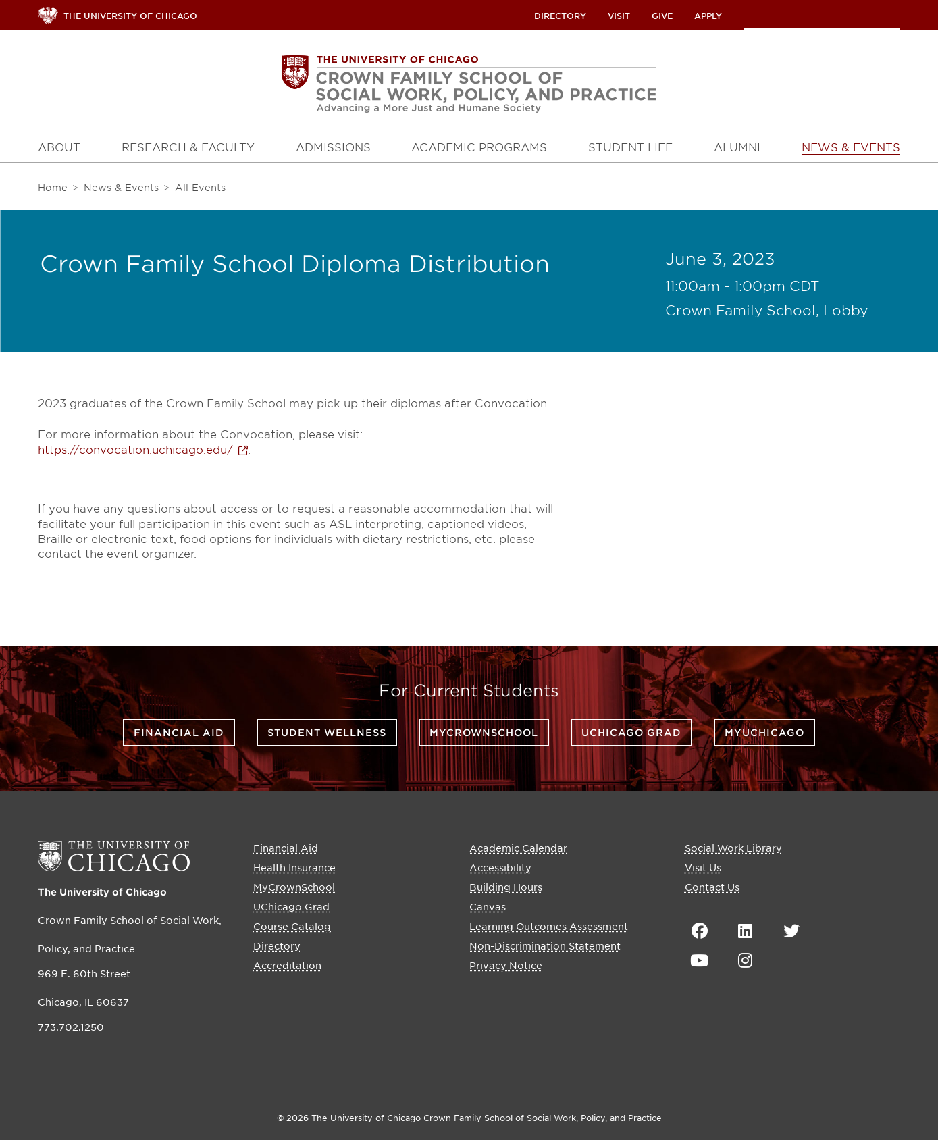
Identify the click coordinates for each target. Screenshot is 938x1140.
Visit (619, 15)
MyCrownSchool (483, 732)
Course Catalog (292, 926)
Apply (708, 15)
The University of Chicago (102, 892)
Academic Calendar (518, 847)
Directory (560, 15)
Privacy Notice (505, 965)
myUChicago (764, 732)
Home (53, 187)
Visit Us (703, 867)
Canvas (487, 906)
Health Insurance (294, 867)
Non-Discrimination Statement (545, 945)
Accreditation (287, 965)
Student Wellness (326, 732)
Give (662, 15)
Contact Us (712, 887)
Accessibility (500, 867)
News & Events (121, 187)
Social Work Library (733, 847)
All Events (200, 187)
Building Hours (505, 887)
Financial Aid (179, 732)
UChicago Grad (631, 732)
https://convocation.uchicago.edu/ (135, 449)
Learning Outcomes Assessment (548, 926)
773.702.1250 (71, 1026)
